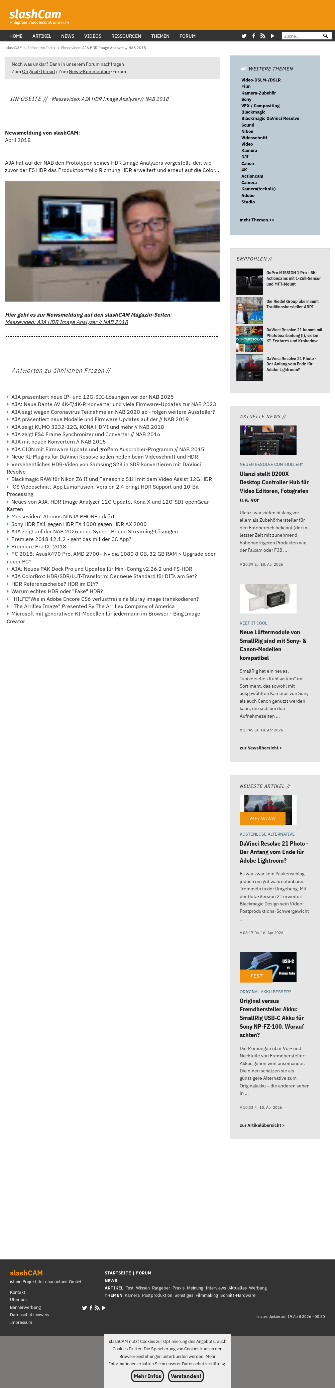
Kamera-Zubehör (258, 93)
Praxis (179, 1288)
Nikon (247, 131)
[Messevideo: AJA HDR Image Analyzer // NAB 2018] (103, 47)
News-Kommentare (89, 71)
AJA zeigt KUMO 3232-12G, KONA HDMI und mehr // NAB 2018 (87, 426)
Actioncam (252, 176)
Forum (188, 36)
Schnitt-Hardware (237, 1295)
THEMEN (113, 1295)
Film (246, 86)
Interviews (216, 1288)
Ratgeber (161, 1288)
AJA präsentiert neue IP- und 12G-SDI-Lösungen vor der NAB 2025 (92, 396)
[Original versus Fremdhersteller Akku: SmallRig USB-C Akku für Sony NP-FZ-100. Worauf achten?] (268, 968)
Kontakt (17, 1292)
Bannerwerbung (25, 1307)
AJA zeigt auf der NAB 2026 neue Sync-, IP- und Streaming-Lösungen (94, 531)
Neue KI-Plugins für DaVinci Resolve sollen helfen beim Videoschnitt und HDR (104, 456)
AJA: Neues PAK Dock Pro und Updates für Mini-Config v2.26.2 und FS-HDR (101, 568)
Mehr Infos (147, 1376)
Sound (247, 125)
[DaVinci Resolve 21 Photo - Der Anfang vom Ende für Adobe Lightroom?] (249, 368)
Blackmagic (253, 112)
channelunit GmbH (63, 1281)
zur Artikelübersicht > (262, 1125)
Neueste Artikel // (265, 786)
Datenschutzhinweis (29, 1315)
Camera (249, 182)
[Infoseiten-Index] (41, 47)
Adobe (247, 195)
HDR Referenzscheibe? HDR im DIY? (54, 583)
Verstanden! (186, 1376)
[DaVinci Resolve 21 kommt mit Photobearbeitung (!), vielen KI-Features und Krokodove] (249, 340)
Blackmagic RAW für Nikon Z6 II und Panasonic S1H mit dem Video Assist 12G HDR (111, 479)
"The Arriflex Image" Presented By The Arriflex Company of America (93, 606)
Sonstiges (184, 1295)
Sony (246, 99)
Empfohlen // (254, 258)
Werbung (258, 1288)
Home (15, 36)
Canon (247, 163)
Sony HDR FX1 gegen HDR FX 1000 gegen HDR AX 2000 (79, 524)
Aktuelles (237, 1288)
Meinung (195, 1288)
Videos (92, 36)
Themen (160, 36)
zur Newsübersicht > (261, 748)
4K (244, 170)
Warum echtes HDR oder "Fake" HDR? (57, 591)
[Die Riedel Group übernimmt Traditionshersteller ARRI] (249, 311)
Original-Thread (38, 71)
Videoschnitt (254, 138)
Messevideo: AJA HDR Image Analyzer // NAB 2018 (66, 322)
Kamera (249, 150)
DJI (245, 157)
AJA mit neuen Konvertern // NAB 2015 (58, 441)
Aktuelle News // (263, 416)
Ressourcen (126, 36)
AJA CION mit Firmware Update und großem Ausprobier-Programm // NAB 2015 (107, 449)
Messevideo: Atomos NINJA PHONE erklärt (63, 516)
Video (247, 144)
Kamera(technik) (258, 189)
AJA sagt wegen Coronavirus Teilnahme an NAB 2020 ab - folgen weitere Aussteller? (113, 411)
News (67, 36)
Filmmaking (207, 1295)
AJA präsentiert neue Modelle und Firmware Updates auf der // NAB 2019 (100, 419)
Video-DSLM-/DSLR (261, 80)
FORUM (143, 1273)
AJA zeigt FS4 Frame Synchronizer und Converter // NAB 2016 (85, 434)
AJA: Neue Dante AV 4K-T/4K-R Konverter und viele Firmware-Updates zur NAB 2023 (113, 404)
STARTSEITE (118, 1273)
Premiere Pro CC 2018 (38, 546)
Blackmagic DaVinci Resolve (270, 118)
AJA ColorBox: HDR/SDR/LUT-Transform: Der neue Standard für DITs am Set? (104, 576)
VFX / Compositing (260, 106)
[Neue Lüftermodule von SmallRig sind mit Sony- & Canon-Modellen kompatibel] (268, 600)
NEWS (111, 1280)
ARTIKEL (114, 1288)
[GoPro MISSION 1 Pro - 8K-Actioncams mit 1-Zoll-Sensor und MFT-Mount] (249, 283)
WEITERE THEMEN (266, 68)
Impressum (21, 1322)
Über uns (18, 1300)
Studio (248, 202)
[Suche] (299, 36)
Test (130, 1288)
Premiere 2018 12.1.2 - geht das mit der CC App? (71, 539)
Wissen (143, 1288)
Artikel (41, 36)
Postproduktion (157, 1295)
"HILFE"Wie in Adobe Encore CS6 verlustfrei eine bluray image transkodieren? (105, 598)
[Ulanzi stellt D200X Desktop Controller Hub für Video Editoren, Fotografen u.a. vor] (268, 441)
